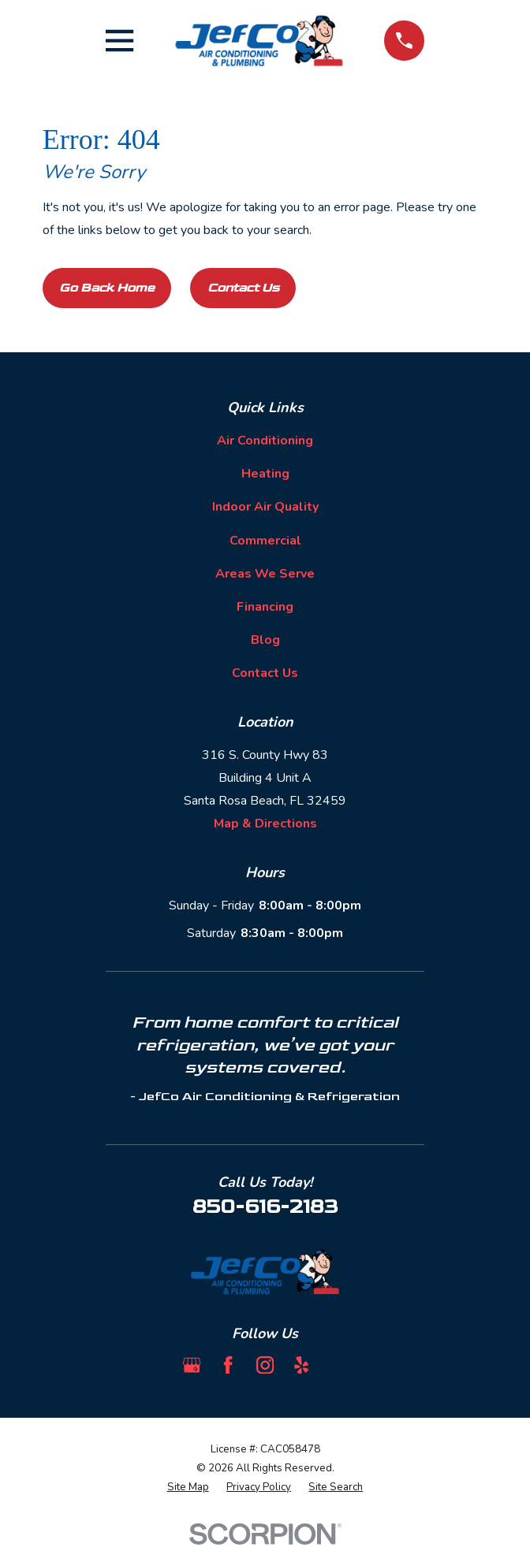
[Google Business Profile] (191, 1365)
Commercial (265, 540)
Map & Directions (265, 823)
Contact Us (243, 288)
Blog (265, 640)
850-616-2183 (265, 1207)
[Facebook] (228, 1365)
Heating (265, 473)
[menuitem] (188, 1487)
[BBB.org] (338, 1365)
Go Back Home (107, 288)
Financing (265, 606)
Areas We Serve (265, 573)
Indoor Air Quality (265, 506)
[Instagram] (265, 1365)
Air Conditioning (265, 440)
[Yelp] (301, 1365)
